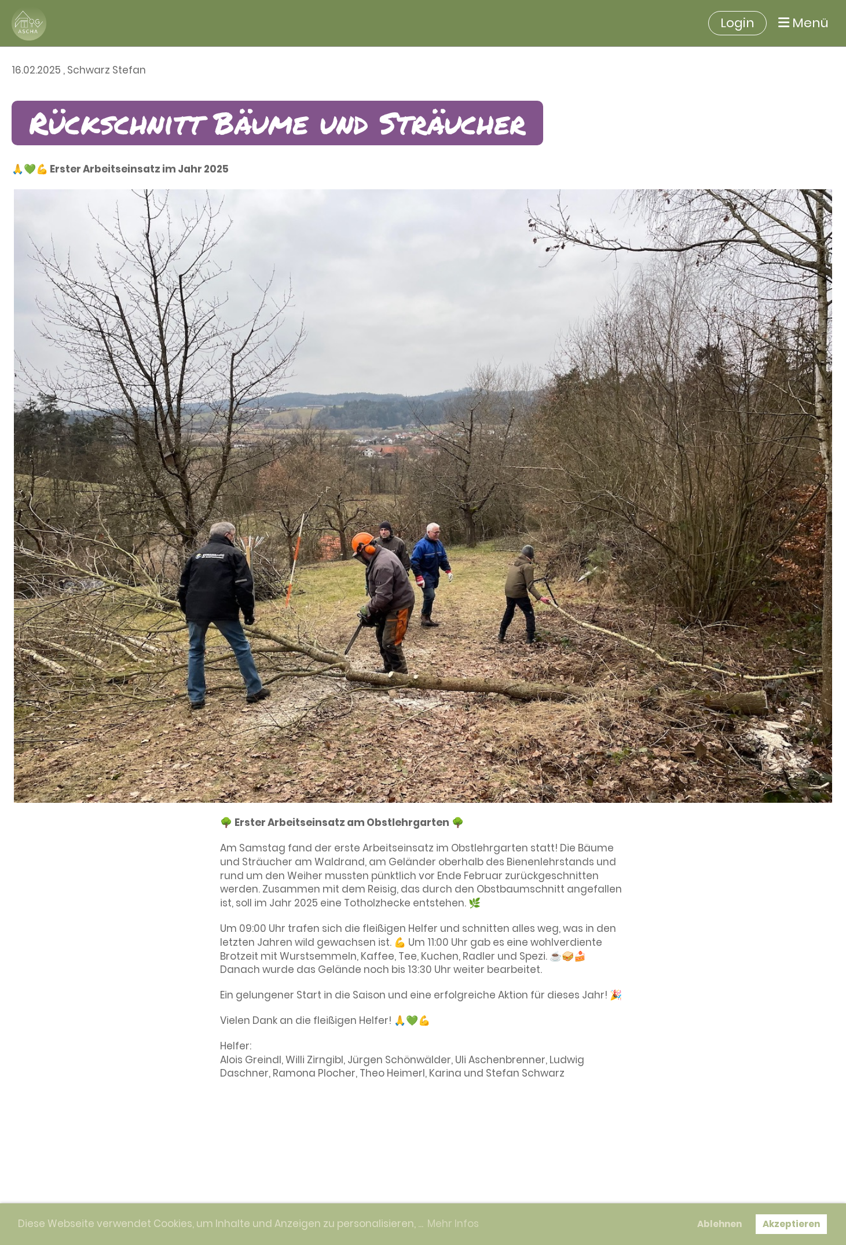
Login (737, 23)
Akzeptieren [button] (791, 1224)
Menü (803, 23)
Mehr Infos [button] (453, 1224)
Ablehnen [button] (719, 1224)
